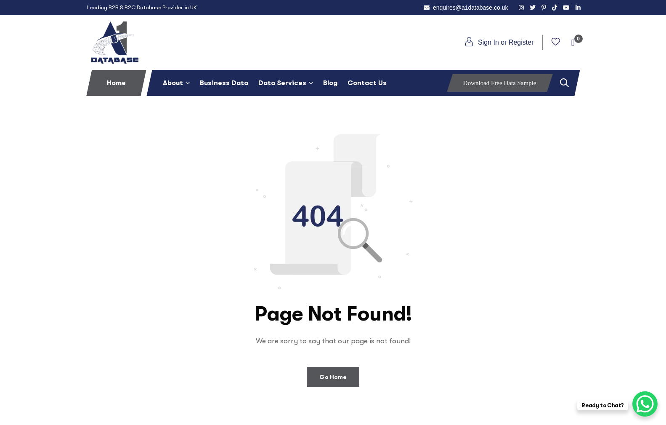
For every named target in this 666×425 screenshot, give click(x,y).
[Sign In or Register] (469, 41)
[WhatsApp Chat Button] (645, 404)
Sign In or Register (506, 42)
